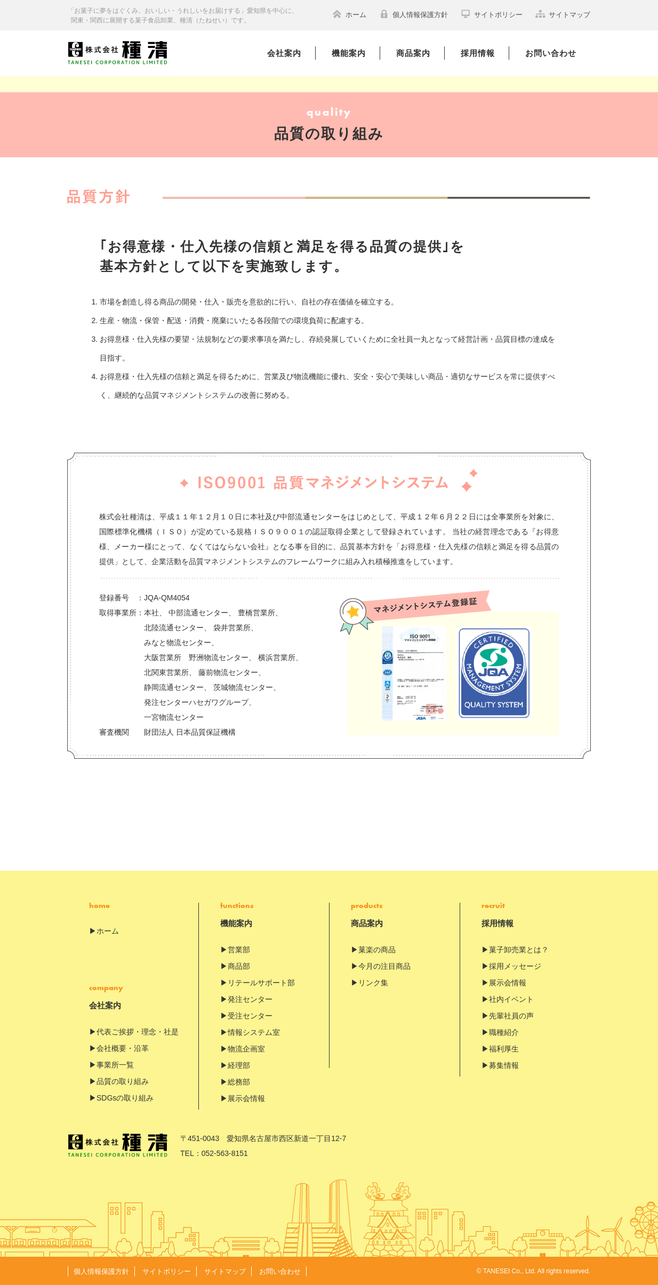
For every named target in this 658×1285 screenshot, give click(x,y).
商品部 (239, 966)
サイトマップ (562, 14)
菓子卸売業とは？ (519, 949)
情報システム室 (254, 1032)
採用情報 (478, 53)
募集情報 (504, 1065)
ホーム (349, 14)
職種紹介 (504, 1032)
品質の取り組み (123, 1081)
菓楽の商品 (377, 949)
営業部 (239, 949)
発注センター (250, 999)
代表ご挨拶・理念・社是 (138, 1031)
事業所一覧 (115, 1065)
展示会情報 (246, 1098)
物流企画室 (246, 1049)
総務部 (239, 1082)
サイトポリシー (492, 14)
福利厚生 (504, 1049)
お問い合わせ (550, 53)
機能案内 (349, 53)
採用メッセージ (515, 966)
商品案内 (413, 53)
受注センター (250, 1015)
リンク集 (373, 982)
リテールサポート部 (261, 982)
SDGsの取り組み (125, 1098)
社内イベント (511, 999)
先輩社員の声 (511, 1015)
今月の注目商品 (384, 966)
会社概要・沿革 (123, 1048)
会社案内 (284, 53)
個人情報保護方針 (413, 14)
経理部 (239, 1065)
